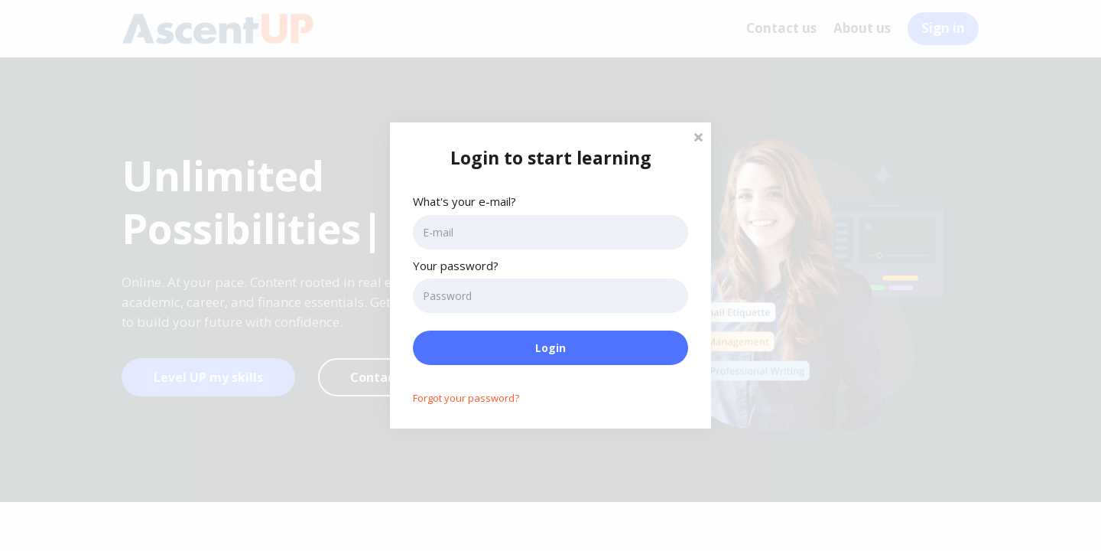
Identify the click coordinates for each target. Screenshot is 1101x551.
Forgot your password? (466, 398)
